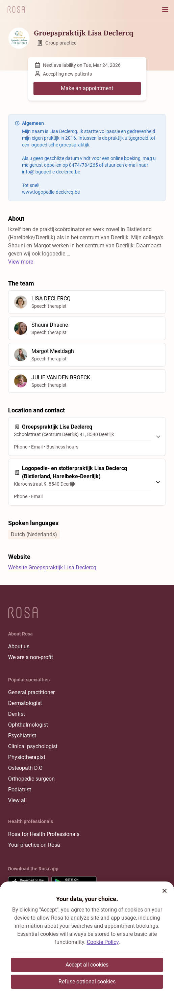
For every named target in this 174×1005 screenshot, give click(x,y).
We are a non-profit (30, 657)
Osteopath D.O (25, 768)
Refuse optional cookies (87, 981)
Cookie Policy (103, 942)
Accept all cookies (87, 964)
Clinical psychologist (32, 746)
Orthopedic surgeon (31, 779)
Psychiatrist (22, 735)
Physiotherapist (26, 757)
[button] (164, 891)
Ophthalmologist (28, 725)
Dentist (16, 714)
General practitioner (31, 692)
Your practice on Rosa (34, 845)
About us (18, 646)
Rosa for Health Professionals (43, 834)
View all (17, 800)
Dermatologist (25, 703)
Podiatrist (19, 789)
